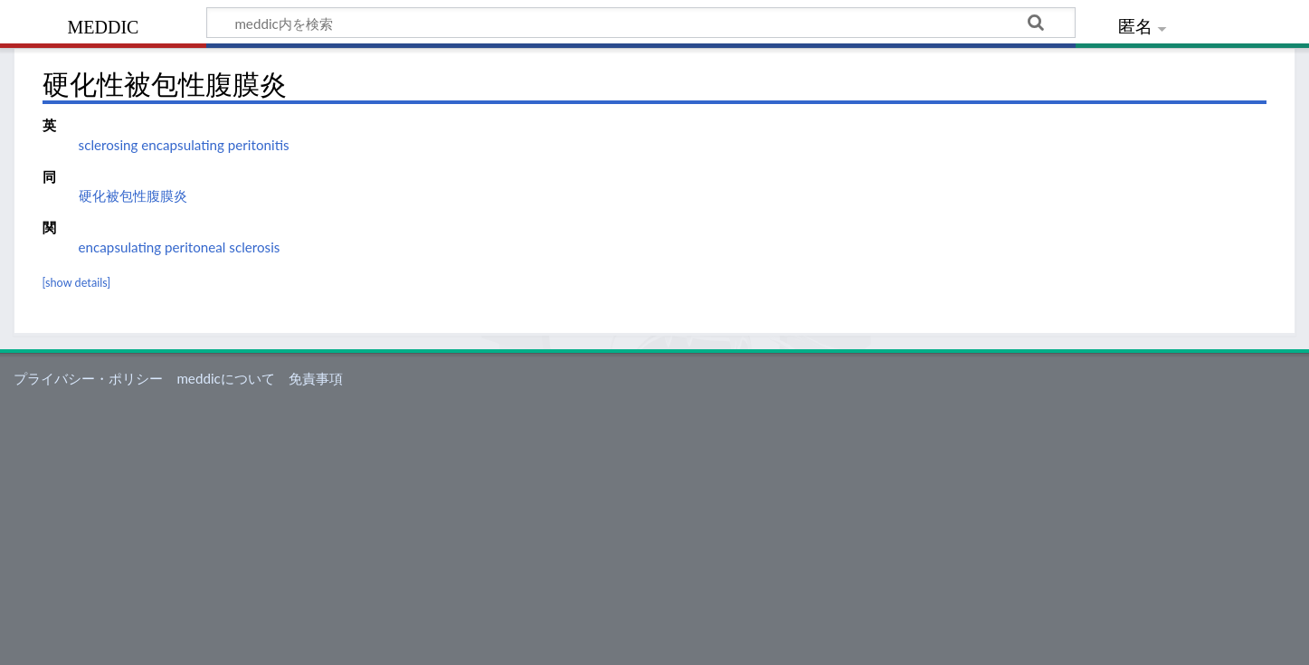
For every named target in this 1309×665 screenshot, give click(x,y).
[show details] (77, 283)
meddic (103, 25)
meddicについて (225, 378)
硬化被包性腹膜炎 (133, 195)
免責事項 (316, 378)
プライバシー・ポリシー (88, 378)
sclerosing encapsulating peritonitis (184, 145)
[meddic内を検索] (641, 22)
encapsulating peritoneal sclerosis (179, 247)
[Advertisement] (655, 529)
